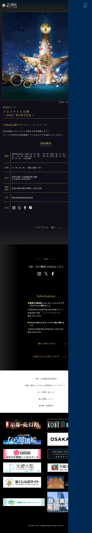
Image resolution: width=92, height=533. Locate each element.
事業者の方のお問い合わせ (49, 357)
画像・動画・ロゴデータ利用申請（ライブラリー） (46, 385)
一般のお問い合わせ (51, 344)
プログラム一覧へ (48, 227)
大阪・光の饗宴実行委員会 (46, 379)
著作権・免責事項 (46, 406)
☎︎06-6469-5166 (34, 332)
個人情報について (46, 399)
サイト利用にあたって (46, 392)
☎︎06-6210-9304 (34, 316)
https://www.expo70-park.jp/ (22, 197)
